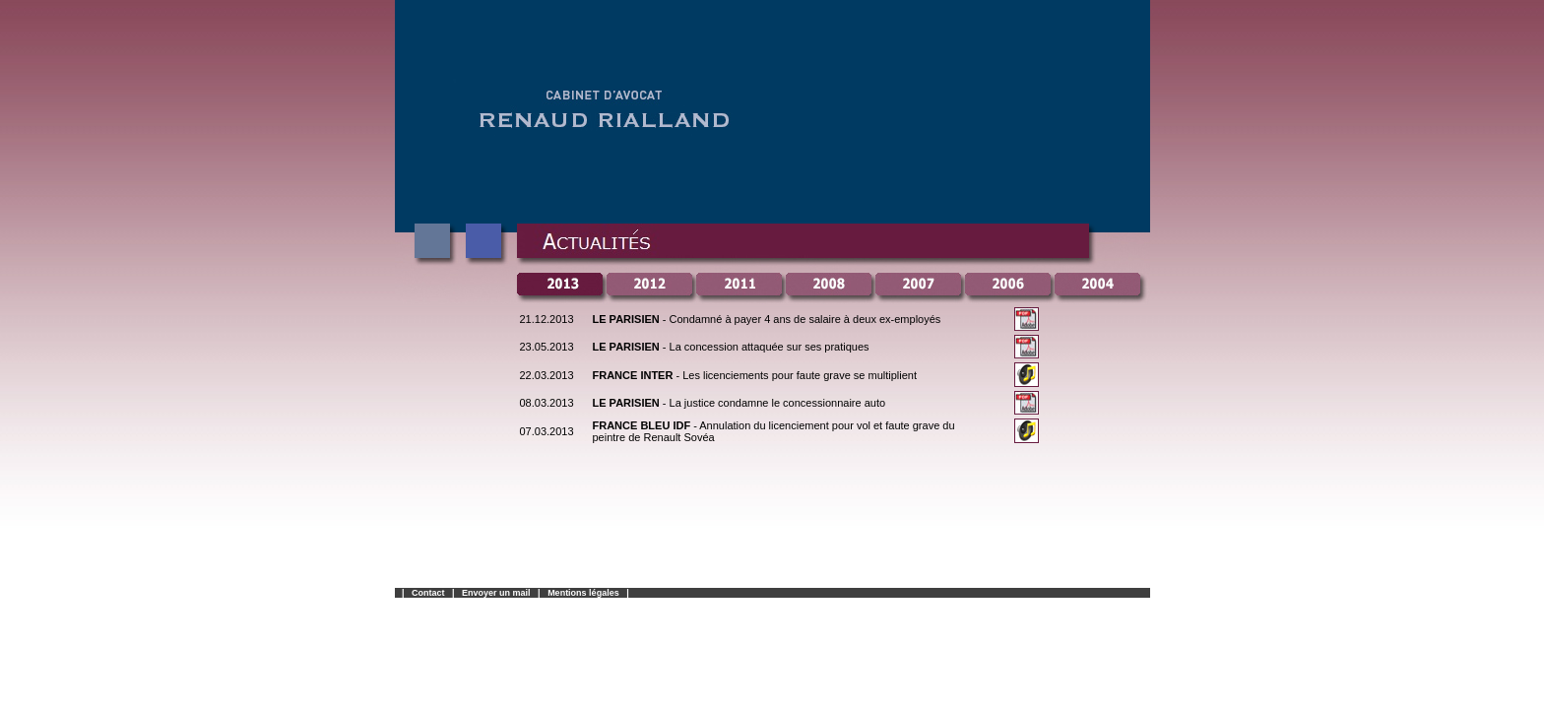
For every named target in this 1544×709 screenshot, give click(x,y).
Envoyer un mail (496, 593)
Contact (428, 593)
